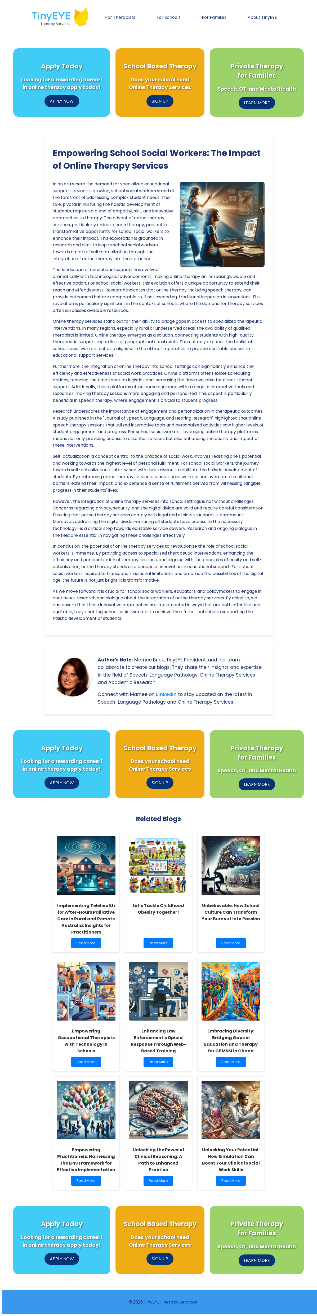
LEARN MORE (257, 103)
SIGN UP (160, 101)
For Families (214, 17)
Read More (88, 944)
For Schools (169, 17)
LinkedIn (166, 694)
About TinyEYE (262, 17)
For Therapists (120, 17)
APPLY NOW (62, 101)
